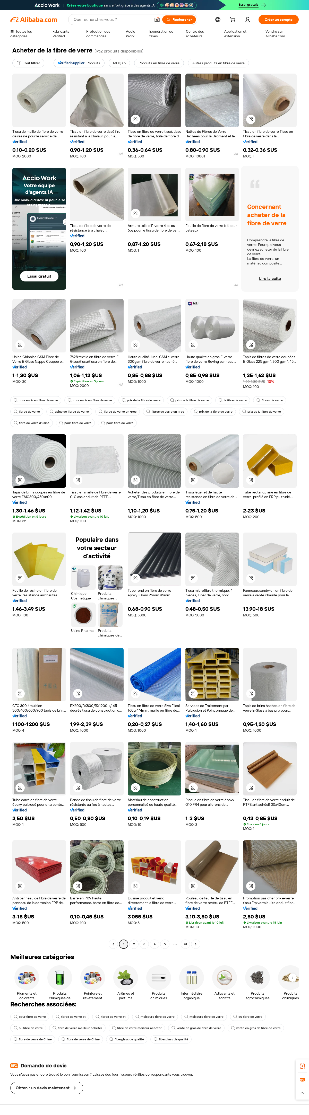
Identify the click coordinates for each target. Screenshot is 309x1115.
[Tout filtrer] (28, 63)
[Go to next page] (195, 944)
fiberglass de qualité (126, 1039)
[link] (302, 1066)
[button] (157, 19)
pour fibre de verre (75, 423)
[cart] (233, 20)
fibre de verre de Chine (33, 1039)
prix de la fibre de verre (141, 400)
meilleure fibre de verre (155, 1017)
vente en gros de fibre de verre (196, 1028)
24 (185, 944)
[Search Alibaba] (112, 19)
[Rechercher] (179, 19)
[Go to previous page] (113, 944)
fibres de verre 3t (71, 1017)
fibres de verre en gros (117, 412)
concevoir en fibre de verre (36, 400)
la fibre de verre (233, 400)
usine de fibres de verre (69, 412)
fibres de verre (269, 400)
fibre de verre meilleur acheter (77, 1028)
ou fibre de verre (247, 1017)
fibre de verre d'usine (31, 423)
